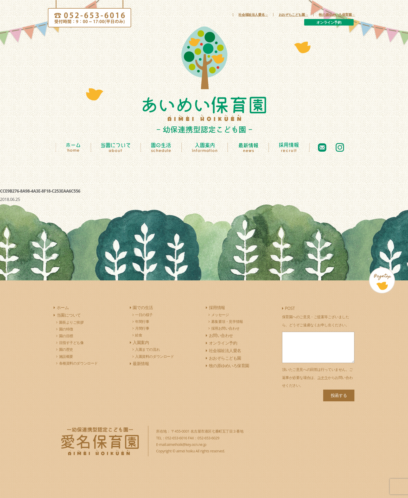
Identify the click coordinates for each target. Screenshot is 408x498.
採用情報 (217, 307)
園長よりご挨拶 (71, 322)
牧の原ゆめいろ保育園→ (337, 14)
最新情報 (141, 363)
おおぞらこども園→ (293, 14)
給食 (138, 335)
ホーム (63, 307)
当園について (69, 315)
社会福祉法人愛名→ (253, 14)
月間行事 (142, 328)
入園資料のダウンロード (154, 356)
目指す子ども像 (71, 342)
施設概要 (66, 356)
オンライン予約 (328, 22)
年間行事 (142, 321)
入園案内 (141, 342)
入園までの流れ (147, 349)
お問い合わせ (221, 335)
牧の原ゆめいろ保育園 (229, 365)
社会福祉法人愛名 (225, 350)
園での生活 (143, 307)
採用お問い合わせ (225, 328)
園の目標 (66, 335)
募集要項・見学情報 (227, 321)
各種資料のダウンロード (78, 363)
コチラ (322, 377)
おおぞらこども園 (225, 358)
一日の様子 (144, 314)
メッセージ (220, 314)
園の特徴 (66, 329)
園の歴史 (66, 349)
